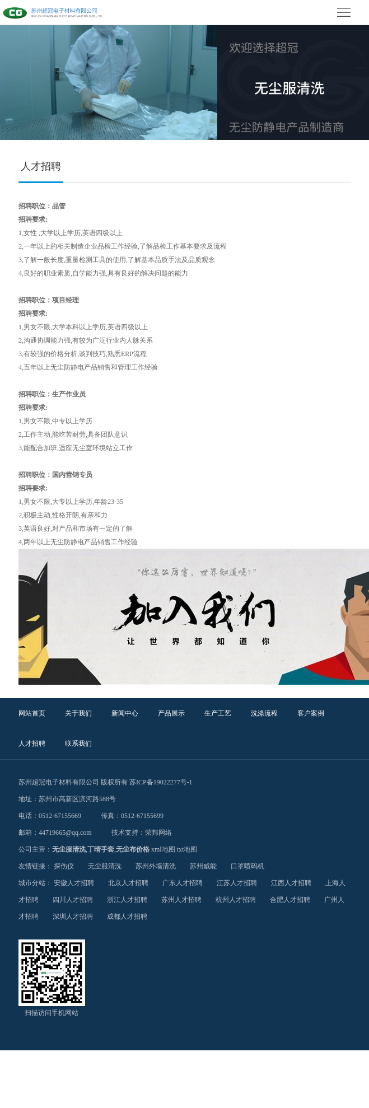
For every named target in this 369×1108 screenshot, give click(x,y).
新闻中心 (124, 713)
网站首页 (31, 713)
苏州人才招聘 (181, 900)
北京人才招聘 (128, 883)
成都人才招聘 (127, 916)
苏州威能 (203, 866)
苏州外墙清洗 (156, 866)
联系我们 (78, 743)
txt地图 (187, 849)
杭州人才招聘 (236, 900)
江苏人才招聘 (237, 883)
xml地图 (163, 849)
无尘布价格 (133, 849)
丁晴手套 (100, 849)
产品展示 (171, 713)
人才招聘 (31, 743)
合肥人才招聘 (290, 900)
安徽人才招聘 (74, 883)
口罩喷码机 (247, 866)
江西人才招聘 (291, 883)
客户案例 (310, 713)
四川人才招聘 (73, 900)
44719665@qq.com (65, 832)
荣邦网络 (158, 832)
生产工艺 (217, 713)
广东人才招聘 (182, 883)
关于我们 (78, 713)
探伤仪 (64, 866)
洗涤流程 (264, 713)
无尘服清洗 (69, 849)
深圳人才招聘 (73, 916)
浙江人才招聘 (127, 900)
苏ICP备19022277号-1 (161, 782)
